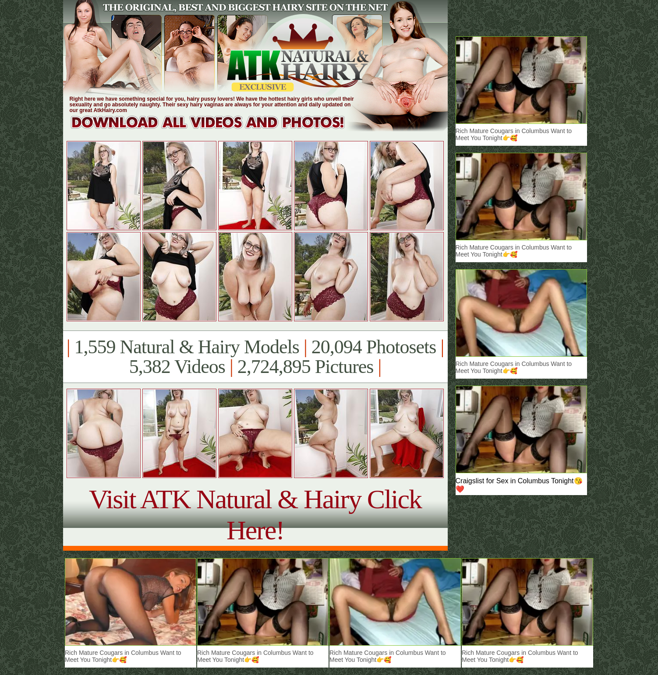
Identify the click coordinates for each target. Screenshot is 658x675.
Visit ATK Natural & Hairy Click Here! (255, 514)
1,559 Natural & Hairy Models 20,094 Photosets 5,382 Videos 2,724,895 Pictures (255, 356)
